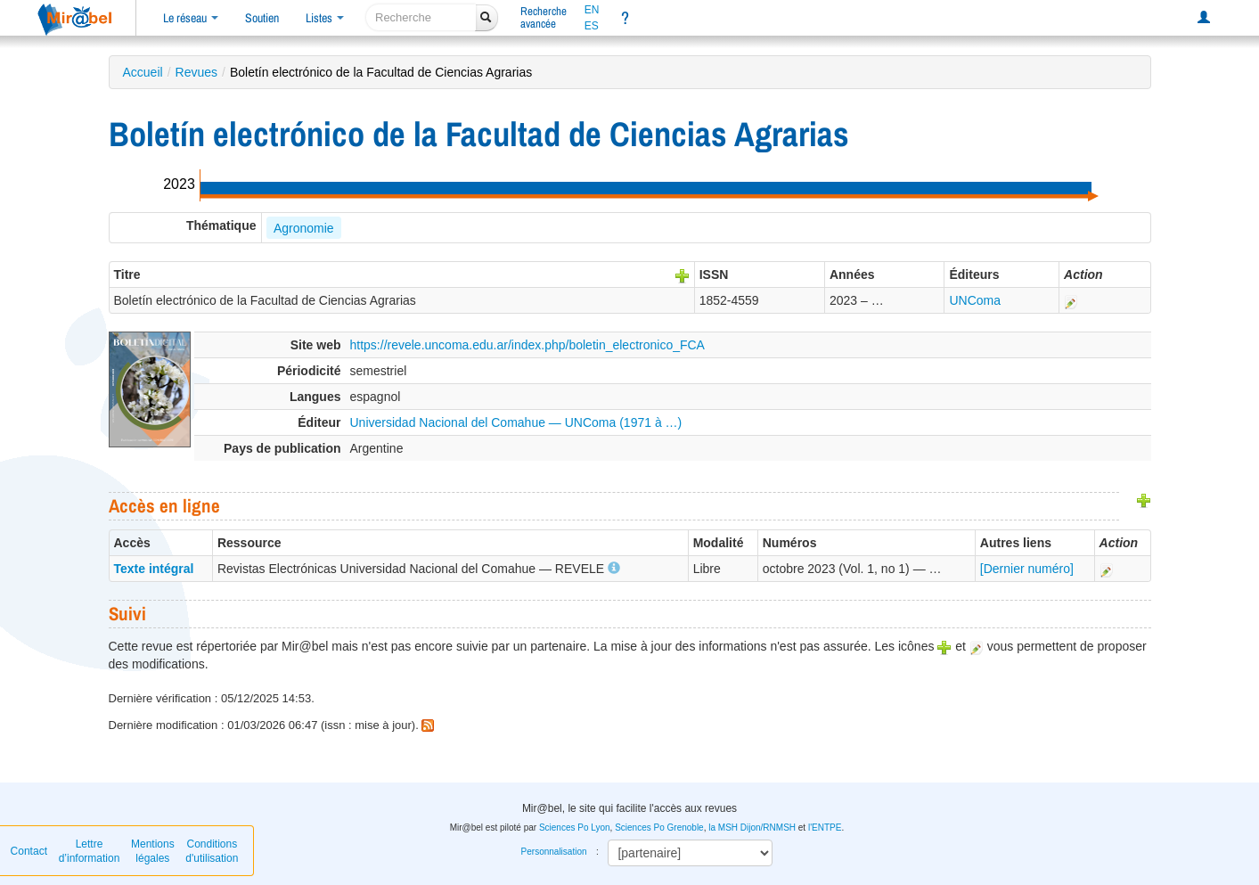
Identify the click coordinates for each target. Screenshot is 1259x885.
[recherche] (421, 17)
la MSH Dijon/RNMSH (752, 827)
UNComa (975, 300)
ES (592, 26)
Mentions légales (153, 851)
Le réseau (190, 18)
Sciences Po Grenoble (659, 827)
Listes (325, 18)
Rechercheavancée (543, 17)
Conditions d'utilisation (211, 851)
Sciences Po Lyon (574, 827)
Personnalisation (554, 851)
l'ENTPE (824, 827)
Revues (196, 72)
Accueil (143, 72)
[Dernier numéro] (1027, 568)
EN (592, 10)
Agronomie (304, 228)
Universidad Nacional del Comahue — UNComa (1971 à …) (516, 422)
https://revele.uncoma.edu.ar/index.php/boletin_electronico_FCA (527, 345)
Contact (29, 851)
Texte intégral (154, 568)
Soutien (262, 18)
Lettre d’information (89, 851)
